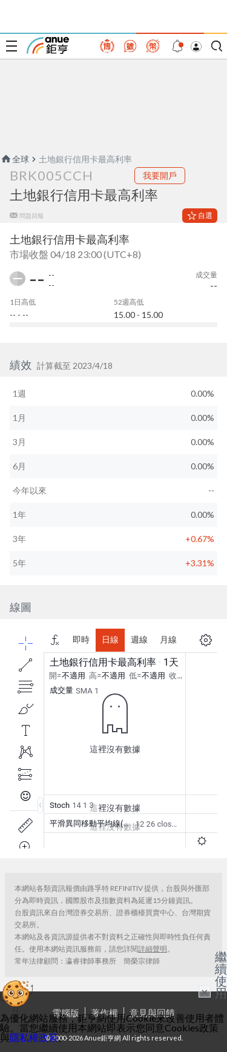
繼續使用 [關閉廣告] (221, 974)
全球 (14, 159)
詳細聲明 (152, 948)
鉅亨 (48, 45)
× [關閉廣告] (204, 991)
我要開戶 (160, 175)
